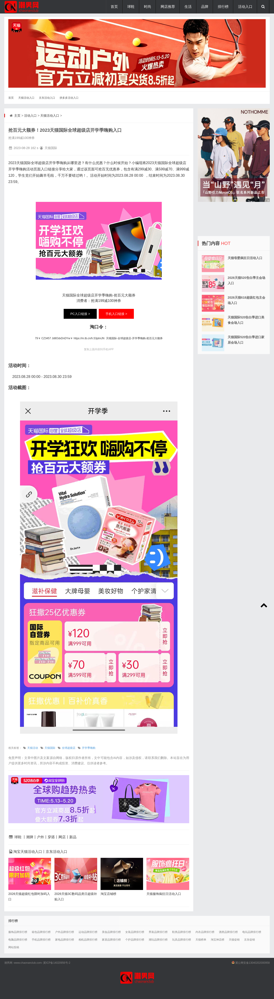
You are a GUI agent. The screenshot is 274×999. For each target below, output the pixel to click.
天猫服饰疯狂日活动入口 (163, 894)
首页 (114, 7)
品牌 (204, 7)
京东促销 (249, 939)
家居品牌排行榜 (111, 939)
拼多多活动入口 (69, 97)
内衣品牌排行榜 (204, 932)
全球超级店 (68, 747)
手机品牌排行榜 (41, 939)
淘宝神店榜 (217, 939)
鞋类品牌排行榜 (181, 932)
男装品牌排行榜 (158, 932)
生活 (188, 7)
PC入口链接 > (80, 314)
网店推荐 (168, 7)
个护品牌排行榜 (134, 939)
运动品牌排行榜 (88, 932)
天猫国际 (50, 747)
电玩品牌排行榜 (251, 932)
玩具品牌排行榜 (181, 939)
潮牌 (29, 837)
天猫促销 (234, 939)
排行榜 (223, 7)
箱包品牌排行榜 (41, 932)
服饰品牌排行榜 (17, 932)
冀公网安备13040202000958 (252, 962)
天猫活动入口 (26, 97)
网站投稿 (13, 947)
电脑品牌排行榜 (17, 939)
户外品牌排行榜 (64, 932)
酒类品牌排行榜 (228, 932)
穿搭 (51, 837)
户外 (40, 837)
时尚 (147, 7)
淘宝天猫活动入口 (27, 852)
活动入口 (245, 7)
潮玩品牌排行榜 (158, 939)
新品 (72, 837)
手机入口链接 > (116, 314)
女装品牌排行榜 (134, 932)
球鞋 (131, 7)
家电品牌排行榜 (64, 939)
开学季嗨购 (88, 747)
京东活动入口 (47, 97)
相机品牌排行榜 (88, 939)
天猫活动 (32, 747)
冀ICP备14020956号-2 (56, 962)
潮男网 (8, 962)
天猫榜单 (200, 939)
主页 (17, 115)
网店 (62, 837)
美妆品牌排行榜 (111, 932)
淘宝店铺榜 (108, 894)
